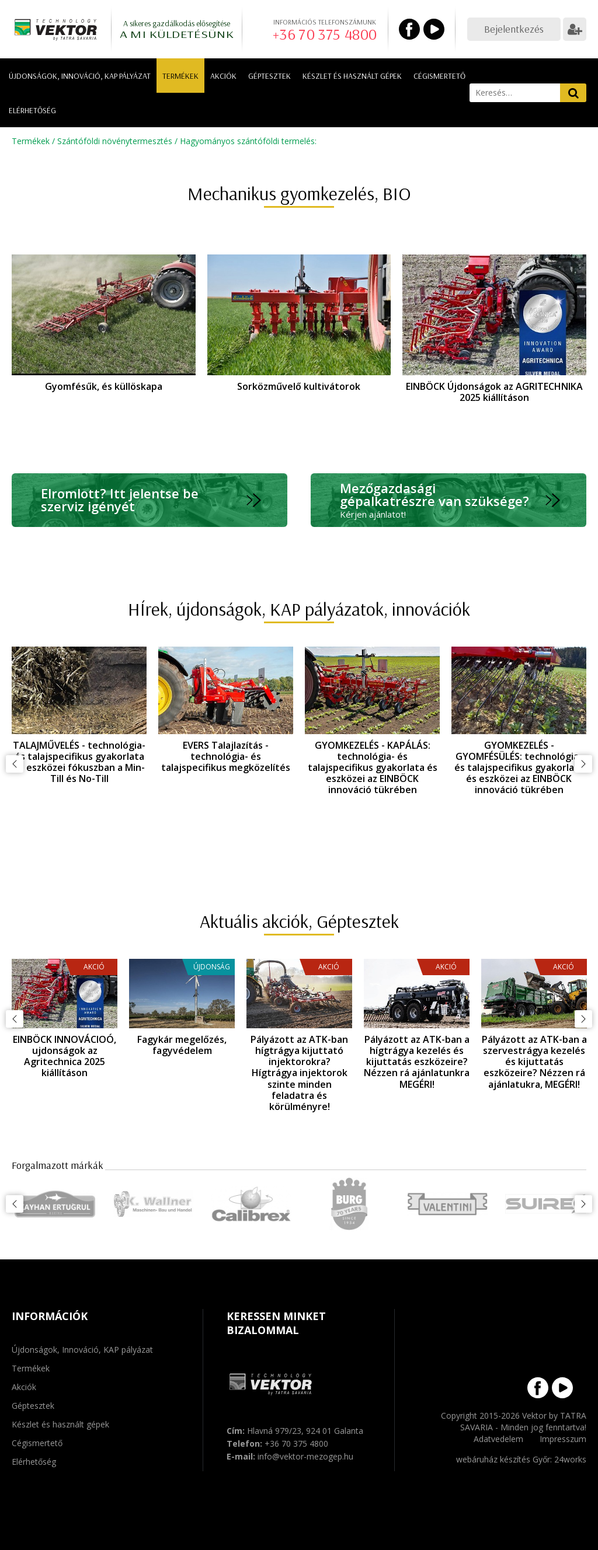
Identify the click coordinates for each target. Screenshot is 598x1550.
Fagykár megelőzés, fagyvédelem (182, 1045)
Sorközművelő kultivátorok (298, 386)
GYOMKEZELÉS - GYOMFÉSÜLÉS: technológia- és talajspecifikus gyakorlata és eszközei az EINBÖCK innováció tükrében (519, 768)
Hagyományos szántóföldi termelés (247, 140)
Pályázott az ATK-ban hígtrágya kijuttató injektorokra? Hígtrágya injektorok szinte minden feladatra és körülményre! (299, 1073)
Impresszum (563, 1438)
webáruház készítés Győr (503, 1459)
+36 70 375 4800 (324, 34)
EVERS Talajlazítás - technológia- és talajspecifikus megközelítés (225, 756)
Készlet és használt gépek (352, 76)
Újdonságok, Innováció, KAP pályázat (80, 76)
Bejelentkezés (514, 29)
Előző (14, 764)
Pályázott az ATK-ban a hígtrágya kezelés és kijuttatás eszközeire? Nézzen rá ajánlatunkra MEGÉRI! (417, 1062)
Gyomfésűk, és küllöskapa (103, 386)
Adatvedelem (498, 1438)
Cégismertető (439, 76)
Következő (583, 764)
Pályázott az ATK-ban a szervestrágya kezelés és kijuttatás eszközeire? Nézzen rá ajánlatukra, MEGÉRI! (534, 1062)
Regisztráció (574, 29)
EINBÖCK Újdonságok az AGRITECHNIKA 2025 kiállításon (494, 392)
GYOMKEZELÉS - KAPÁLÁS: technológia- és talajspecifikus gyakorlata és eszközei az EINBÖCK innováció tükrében (372, 768)
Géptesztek (269, 76)
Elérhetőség (32, 110)
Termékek (180, 76)
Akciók (223, 76)
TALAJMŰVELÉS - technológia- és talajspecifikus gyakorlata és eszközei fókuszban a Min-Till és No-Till (79, 762)
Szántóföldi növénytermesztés (114, 140)
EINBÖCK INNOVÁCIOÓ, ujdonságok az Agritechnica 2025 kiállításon (64, 1056)
